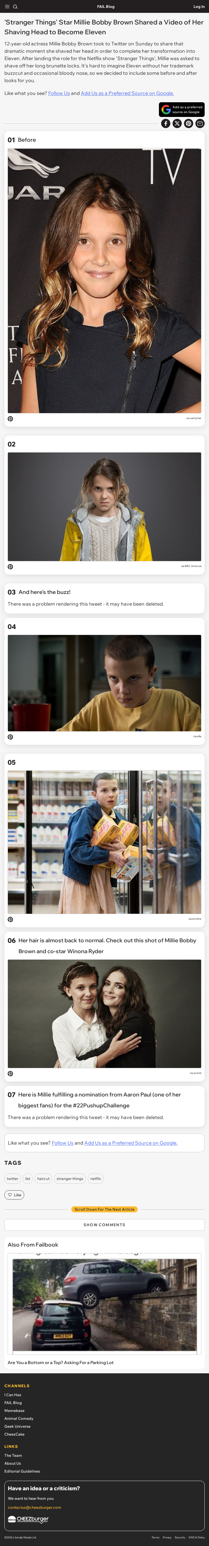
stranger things (70, 1178)
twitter (12, 1178)
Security (180, 1537)
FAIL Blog (106, 6)
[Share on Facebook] (165, 123)
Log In (199, 6)
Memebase (14, 1410)
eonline (196, 919)
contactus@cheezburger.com (34, 1507)
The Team (13, 1455)
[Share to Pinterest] (188, 123)
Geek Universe (17, 1426)
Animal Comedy (18, 1418)
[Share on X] (177, 123)
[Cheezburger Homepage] (104, 1521)
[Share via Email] (200, 123)
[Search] (15, 6)
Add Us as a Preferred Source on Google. (127, 93)
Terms (155, 1537)
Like (14, 1195)
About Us (12, 1463)
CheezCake (14, 1434)
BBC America (193, 566)
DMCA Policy (197, 1537)
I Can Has (12, 1394)
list (27, 1178)
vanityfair (195, 418)
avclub (197, 1073)
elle (199, 736)
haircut (43, 1178)
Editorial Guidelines (22, 1471)
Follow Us (59, 93)
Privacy (167, 1537)
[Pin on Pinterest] (10, 419)
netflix (95, 1178)
